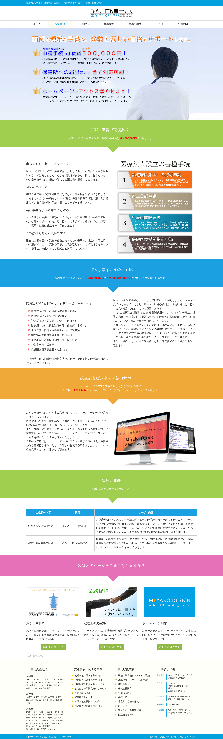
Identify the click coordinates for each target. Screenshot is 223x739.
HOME (28, 656)
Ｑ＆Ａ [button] (160, 24)
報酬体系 (85, 24)
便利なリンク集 (177, 737)
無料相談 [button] (183, 24)
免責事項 (153, 737)
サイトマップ (190, 737)
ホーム (37, 24)
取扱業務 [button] (60, 24)
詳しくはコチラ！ (53, 647)
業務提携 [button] (109, 24)
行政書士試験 (164, 737)
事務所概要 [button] (135, 24)
